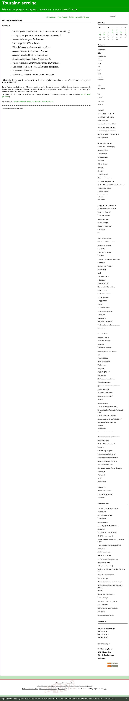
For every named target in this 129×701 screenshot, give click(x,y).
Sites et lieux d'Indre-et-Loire (107, 415)
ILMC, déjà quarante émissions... (108, 525)
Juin (98, 232)
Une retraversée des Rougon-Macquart (110, 468)
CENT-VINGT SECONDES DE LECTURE (111, 185)
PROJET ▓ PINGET (104, 372)
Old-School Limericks (104, 347)
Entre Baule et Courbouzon (106, 242)
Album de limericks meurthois (107, 131)
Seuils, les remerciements (106, 575)
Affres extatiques (103, 120)
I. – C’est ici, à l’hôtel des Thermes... (109, 508)
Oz (98, 355)
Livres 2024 (100, 76)
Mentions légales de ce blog (48, 689)
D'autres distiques (103, 219)
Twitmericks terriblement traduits (108, 457)
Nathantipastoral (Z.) (104, 341)
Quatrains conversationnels (106, 379)
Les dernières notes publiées (65, 686)
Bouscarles (101, 611)
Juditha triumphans (105, 649)
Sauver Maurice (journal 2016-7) (108, 406)
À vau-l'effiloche (103, 604)
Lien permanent (36, 101)
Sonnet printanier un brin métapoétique (110, 582)
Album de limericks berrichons (107, 124)
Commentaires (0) (47, 101)
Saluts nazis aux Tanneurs (106, 594)
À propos (112, 16)
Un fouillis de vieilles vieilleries (107, 461)
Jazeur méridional (103, 283)
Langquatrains (102, 301)
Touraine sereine (19, 3)
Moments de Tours (103, 334)
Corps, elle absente (104, 215)
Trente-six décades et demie (106, 454)
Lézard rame (102, 318)
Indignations (101, 280)
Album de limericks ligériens (106, 127)
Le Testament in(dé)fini (105, 311)
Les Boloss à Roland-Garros (103, 191)
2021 (99, 63)
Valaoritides (101, 471)
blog (105, 689)
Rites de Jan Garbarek (106, 655)
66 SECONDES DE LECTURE (107, 113)
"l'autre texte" (102, 49)
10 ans (100, 60)
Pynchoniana (102, 375)
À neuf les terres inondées (106, 117)
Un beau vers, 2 (103, 631)
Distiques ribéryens (101, 328)
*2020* (100, 53)
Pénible (100, 591)
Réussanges (100, 425)
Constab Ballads (103, 522)
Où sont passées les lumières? (107, 351)
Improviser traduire (104, 276)
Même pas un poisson (105, 555)
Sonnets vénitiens (103, 440)
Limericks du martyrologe (103, 137)
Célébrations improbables (106, 181)
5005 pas (101, 110)
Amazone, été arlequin (105, 143)
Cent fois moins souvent (105, 536)
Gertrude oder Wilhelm (105, 266)
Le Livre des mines (104, 307)
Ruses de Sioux (103, 403)
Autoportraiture (102, 153)
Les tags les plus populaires (83, 686)
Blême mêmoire (103, 164)
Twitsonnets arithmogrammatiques (105, 431)
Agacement (101, 529)
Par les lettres (102, 365)
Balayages (101, 160)
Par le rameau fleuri (104, 361)
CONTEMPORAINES (104, 212)
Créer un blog (60, 683)
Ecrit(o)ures (101, 229)
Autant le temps (102, 150)
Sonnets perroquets (102, 428)
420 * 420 (101, 101)
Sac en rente (100, 104)
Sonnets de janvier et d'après (107, 422)
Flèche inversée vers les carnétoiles (109, 259)
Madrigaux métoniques (105, 321)
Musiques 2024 (101, 79)
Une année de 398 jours (105, 464)
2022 (99, 67)
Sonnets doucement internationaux (109, 437)
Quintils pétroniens (103, 389)
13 (104, 34)
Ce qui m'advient (103, 174)
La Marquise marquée (104, 294)
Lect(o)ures (101, 314)
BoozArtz (100, 167)
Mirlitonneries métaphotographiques (109, 325)
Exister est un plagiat (104, 252)
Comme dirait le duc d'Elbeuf (107, 209)
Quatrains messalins (104, 382)
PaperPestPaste (103, 358)
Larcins (100, 304)
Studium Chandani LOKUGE (107, 444)
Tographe (101, 447)
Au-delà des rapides (102, 481)
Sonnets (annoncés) (104, 562)
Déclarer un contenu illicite (30, 689)
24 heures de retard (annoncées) (108, 559)
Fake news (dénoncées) (105, 566)
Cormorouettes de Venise (106, 615)
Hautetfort (70, 683)
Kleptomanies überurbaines (106, 287)
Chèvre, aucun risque (104, 188)
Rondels (100, 399)
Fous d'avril (101, 263)
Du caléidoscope (103, 578)
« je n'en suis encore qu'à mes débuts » (110, 545)
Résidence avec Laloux (105, 393)
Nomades (101, 344)
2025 (99, 85)
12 (100, 34)
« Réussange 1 (51, 17)
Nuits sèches (102, 512)
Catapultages (102, 518)
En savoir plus (110, 699)
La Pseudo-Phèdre (104, 297)
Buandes (100, 171)
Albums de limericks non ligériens (108, 134)
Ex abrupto (101, 249)
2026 (99, 94)
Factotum (101, 255)
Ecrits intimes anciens (104, 238)
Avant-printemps (103, 598)
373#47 (100, 98)
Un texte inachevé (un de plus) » (79, 17)
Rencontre (101, 658)
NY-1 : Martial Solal (104, 652)
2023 (99, 70)
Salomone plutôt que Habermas (107, 608)
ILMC (99, 273)
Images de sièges (101, 497)
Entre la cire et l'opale (104, 245)
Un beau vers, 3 (103, 634)
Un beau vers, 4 (103, 637)
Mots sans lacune (103, 337)
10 (121, 32)
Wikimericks (101, 487)
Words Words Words (104, 491)
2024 (99, 74)
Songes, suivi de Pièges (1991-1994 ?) (110, 419)
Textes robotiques (101, 199)
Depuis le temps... (103, 222)
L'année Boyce (102, 290)
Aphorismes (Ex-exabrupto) (106, 146)
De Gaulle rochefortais (105, 515)
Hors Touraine (102, 269)
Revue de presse (101, 88)
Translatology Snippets (105, 451)
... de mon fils (102, 56)
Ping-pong (101, 368)
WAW (99, 478)
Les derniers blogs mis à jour (46, 686)
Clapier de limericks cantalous (107, 205)
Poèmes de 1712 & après (103, 194)
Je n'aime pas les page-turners (107, 532)
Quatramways (100, 196)
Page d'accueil (62, 17)
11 (125, 32)
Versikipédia (101, 475)
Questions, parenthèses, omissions (109, 386)
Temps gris (101, 548)
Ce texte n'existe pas (104, 178)
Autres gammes (103, 157)
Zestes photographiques (105, 494)
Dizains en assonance (105, 226)
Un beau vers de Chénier (106, 628)
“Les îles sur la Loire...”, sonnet (107, 601)
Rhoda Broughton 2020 (105, 396)
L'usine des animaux (104, 552)
